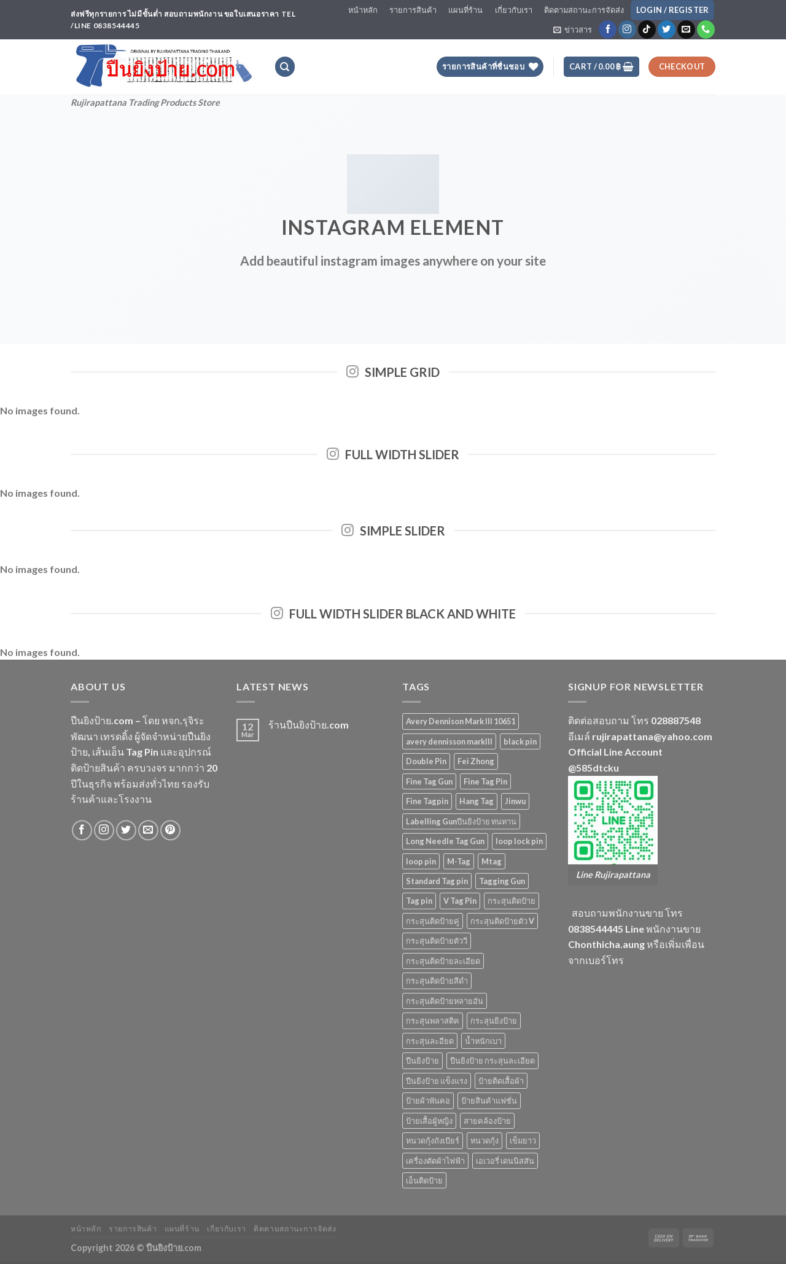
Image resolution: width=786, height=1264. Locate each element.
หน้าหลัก (363, 10)
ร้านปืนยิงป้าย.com (308, 724)
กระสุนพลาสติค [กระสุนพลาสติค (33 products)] (432, 1020)
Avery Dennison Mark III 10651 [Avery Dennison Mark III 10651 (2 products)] (460, 721)
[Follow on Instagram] (627, 29)
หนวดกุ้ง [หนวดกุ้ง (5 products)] (484, 1140)
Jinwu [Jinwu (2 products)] (515, 801)
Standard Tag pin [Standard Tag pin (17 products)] (437, 881)
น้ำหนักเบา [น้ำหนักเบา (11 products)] (483, 1041)
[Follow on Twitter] (666, 29)
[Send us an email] (686, 29)
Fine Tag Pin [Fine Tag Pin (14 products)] (485, 781)
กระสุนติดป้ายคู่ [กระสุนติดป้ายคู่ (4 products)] (432, 921)
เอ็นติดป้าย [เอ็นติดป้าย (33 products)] (424, 1180)
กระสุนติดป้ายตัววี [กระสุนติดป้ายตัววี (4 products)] (436, 941)
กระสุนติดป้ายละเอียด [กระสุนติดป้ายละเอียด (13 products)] (443, 961)
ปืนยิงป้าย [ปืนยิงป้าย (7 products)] (422, 1060)
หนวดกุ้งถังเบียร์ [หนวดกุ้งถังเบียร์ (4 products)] (432, 1140)
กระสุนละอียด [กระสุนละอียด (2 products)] (430, 1041)
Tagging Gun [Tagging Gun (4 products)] (502, 881)
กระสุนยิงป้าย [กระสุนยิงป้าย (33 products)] (493, 1020)
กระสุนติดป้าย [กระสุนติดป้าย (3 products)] (511, 901)
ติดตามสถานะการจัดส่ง (584, 10)
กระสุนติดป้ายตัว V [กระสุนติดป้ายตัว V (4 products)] (502, 921)
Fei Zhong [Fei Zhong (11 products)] (475, 761)
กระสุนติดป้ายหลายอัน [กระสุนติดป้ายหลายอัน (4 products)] (444, 1001)
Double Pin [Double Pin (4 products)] (426, 761)
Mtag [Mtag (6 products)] (491, 861)
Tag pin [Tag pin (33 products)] (419, 901)
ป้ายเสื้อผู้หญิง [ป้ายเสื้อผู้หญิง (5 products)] (429, 1121)
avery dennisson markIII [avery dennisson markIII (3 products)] (449, 741)
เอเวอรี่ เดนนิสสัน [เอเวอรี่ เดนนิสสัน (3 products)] (505, 1161)
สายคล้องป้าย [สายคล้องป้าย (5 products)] (487, 1121)
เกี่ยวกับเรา (513, 10)
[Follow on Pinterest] (170, 830)
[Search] (285, 67)
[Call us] (706, 29)
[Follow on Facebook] (608, 29)
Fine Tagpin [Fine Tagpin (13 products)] (427, 801)
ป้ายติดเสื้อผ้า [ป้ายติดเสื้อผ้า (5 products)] (501, 1081)
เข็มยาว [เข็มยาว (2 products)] (523, 1140)
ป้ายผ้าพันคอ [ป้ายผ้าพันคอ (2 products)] (428, 1100)
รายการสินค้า (413, 10)
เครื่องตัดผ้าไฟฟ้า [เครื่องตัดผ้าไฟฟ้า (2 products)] (435, 1161)
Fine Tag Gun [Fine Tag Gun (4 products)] (429, 781)
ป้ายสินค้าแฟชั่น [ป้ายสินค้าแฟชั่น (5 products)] (489, 1100)
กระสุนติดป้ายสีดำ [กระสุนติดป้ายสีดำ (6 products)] (437, 981)
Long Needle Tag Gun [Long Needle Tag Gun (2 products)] (445, 841)
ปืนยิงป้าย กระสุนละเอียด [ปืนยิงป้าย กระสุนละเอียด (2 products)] (492, 1060)
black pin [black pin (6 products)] (520, 741)
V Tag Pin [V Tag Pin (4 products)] (460, 901)
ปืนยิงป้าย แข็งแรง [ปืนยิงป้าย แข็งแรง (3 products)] (436, 1081)
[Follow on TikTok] (647, 29)
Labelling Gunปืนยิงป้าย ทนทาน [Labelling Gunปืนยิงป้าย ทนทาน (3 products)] (461, 821)
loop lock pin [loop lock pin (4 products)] (519, 841)
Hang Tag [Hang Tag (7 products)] (476, 801)
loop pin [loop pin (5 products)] (421, 861)
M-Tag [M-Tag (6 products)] (458, 861)
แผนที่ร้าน (465, 10)
